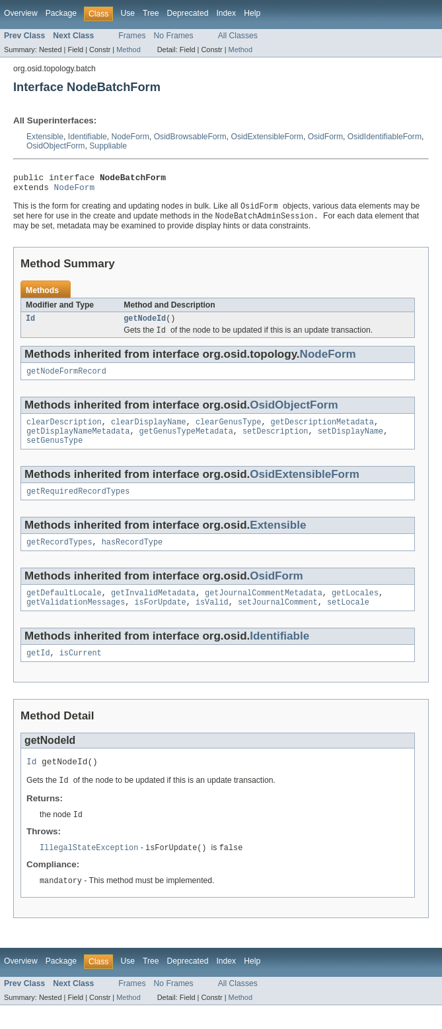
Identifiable (87, 136)
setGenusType (54, 453)
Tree (151, 13)
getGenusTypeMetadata (186, 442)
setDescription (275, 442)
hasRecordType (132, 557)
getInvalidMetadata (153, 609)
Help (252, 13)
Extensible (44, 136)
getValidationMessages (75, 619)
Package (61, 13)
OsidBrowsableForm (190, 136)
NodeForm (130, 136)
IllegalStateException (89, 870)
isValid (212, 619)
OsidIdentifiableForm (385, 136)
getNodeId (145, 324)
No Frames (174, 35)
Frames (131, 35)
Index (226, 13)
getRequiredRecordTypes (77, 505)
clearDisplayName (148, 431)
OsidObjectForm (55, 145)
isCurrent (80, 672)
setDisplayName (351, 442)
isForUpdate (160, 619)
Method (128, 49)
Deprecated (188, 13)
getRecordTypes (59, 557)
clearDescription (64, 431)
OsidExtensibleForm (267, 136)
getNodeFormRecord (66, 379)
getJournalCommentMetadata (263, 609)
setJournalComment (278, 619)
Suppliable (108, 145)
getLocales (355, 609)
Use (127, 13)
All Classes (238, 35)
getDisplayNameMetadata (77, 442)
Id (30, 324)
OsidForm (325, 136)
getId (38, 672)
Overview (21, 13)
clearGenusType (229, 431)
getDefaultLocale (64, 609)
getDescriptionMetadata (322, 431)
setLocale (348, 619)
